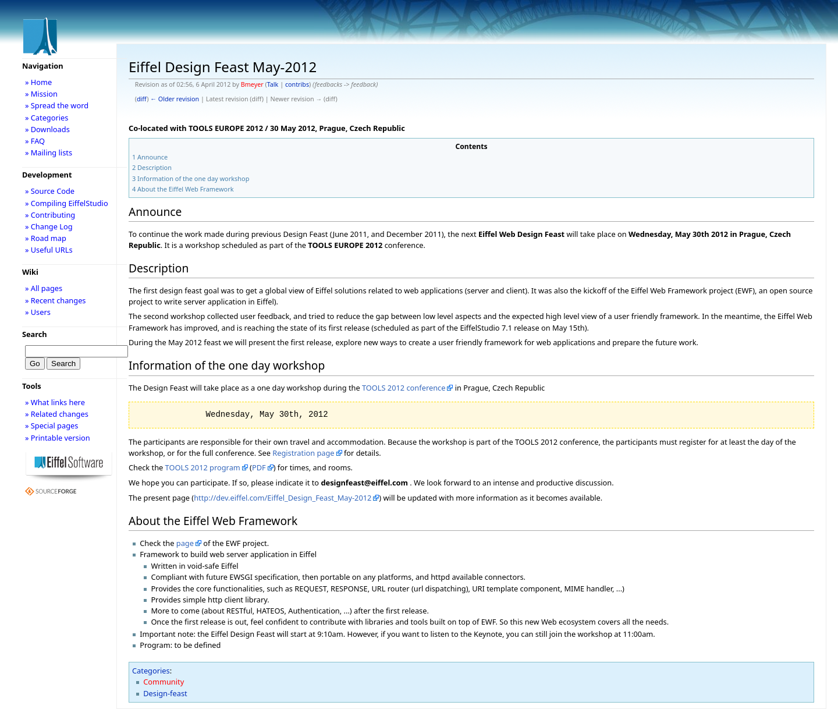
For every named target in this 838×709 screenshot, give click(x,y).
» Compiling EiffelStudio (66, 203)
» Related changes (56, 414)
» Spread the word (56, 105)
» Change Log (49, 226)
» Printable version (57, 438)
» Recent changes (55, 300)
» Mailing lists (48, 152)
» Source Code (49, 191)
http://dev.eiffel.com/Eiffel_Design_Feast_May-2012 (282, 497)
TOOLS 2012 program (202, 467)
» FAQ (35, 141)
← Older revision (174, 99)
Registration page (303, 453)
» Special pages (51, 425)
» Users (38, 312)
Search (34, 334)
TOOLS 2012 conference (403, 387)
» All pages (43, 288)
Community (163, 681)
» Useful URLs (49, 249)
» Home (38, 82)
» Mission (41, 93)
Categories (151, 670)
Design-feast (165, 693)
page (185, 543)
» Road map (45, 238)
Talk (273, 84)
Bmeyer (252, 84)
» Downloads (47, 129)
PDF (259, 467)
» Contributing (50, 215)
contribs (297, 84)
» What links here (55, 402)
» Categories (47, 117)
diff (142, 99)
